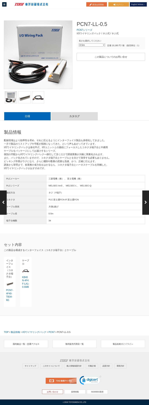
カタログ (74, 116)
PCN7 (51, 332)
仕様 (27, 116)
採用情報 (75, 392)
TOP (6, 332)
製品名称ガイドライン (123, 344)
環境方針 (120, 366)
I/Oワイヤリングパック (34, 332)
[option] (38, 55)
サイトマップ (30, 366)
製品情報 (15, 332)
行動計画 (92, 366)
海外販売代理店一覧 (74, 344)
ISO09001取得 (97, 392)
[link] (90, 381)
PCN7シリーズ (84, 30)
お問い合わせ (52, 392)
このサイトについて (51, 366)
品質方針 (106, 366)
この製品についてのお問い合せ (111, 57)
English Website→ (138, 4)
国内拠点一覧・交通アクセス (26, 344)
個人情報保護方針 (74, 366)
